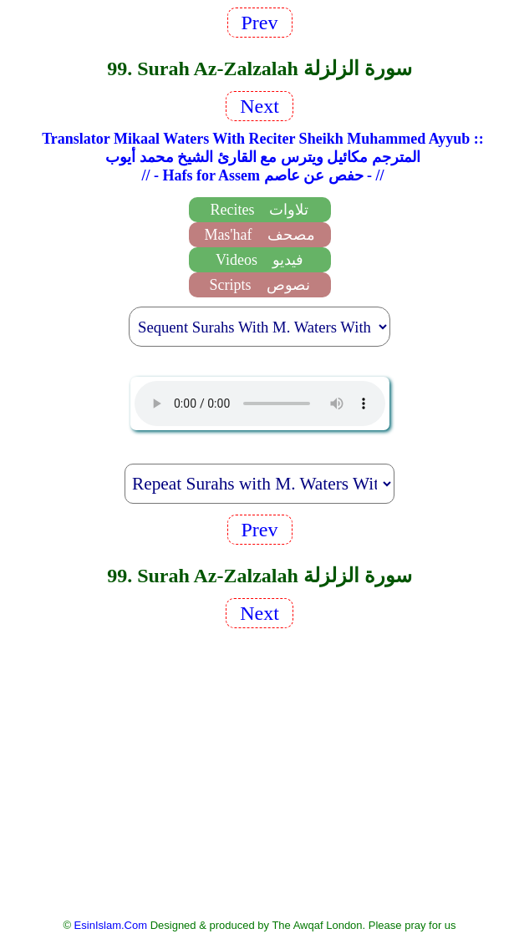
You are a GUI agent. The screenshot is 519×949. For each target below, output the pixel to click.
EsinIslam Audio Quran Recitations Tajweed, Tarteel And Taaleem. (259, 403)
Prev (260, 22)
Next (259, 106)
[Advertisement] (259, 772)
